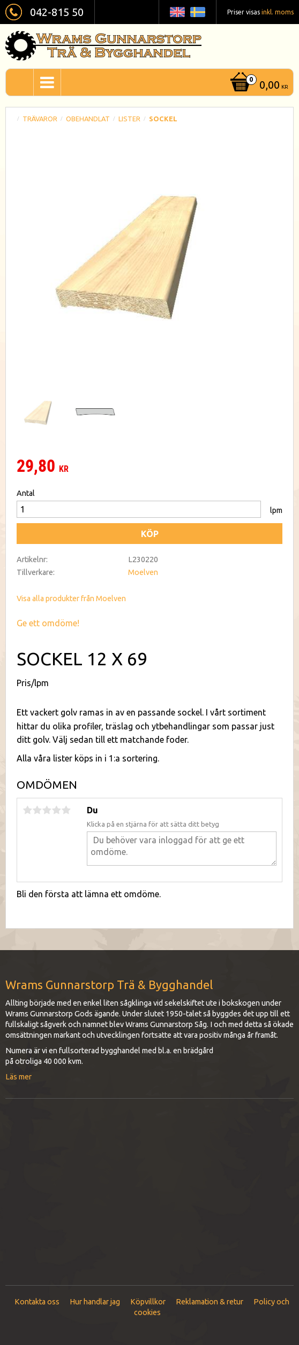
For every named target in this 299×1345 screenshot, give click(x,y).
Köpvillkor (148, 1301)
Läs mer (18, 1076)
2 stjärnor (37, 810)
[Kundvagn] (258, 86)
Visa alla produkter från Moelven (71, 598)
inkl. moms (277, 12)
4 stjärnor (56, 810)
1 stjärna (27, 810)
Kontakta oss (36, 1301)
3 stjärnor (46, 810)
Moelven (143, 572)
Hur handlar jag (95, 1301)
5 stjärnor (66, 810)
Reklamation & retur (209, 1301)
